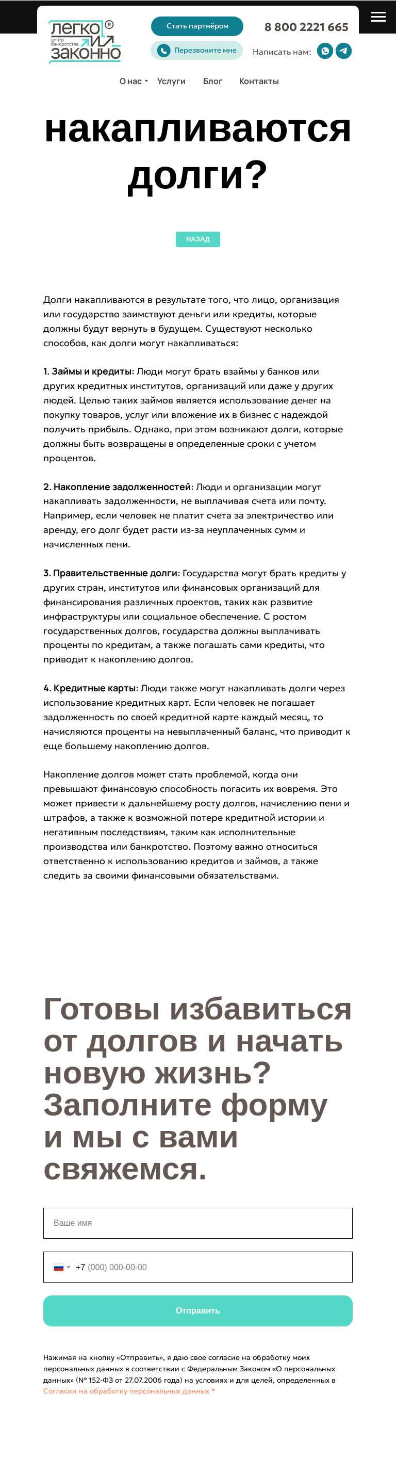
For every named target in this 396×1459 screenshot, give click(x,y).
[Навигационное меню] (378, 17)
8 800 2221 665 (307, 27)
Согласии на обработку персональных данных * (129, 1391)
